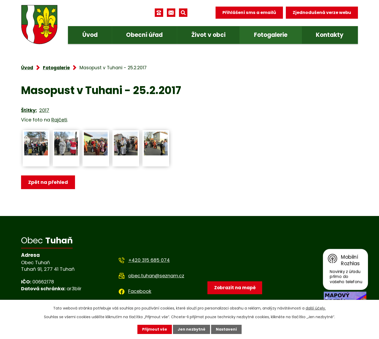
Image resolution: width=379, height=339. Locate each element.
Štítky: (29, 110)
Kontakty (329, 35)
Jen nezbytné (191, 329)
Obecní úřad (144, 35)
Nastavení (226, 329)
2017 (44, 110)
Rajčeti (59, 119)
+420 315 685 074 (149, 260)
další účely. (316, 308)
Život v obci (208, 35)
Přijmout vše (154, 329)
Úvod (90, 35)
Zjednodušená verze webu (322, 12)
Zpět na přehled (48, 182)
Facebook (139, 291)
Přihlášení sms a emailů (249, 12)
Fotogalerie (270, 35)
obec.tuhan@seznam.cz (156, 275)
